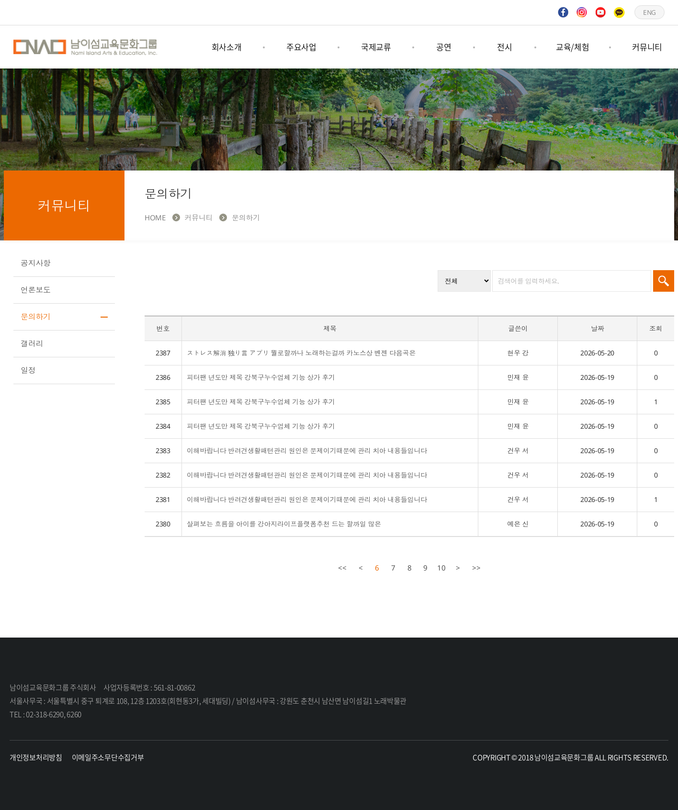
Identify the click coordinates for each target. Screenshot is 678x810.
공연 (443, 47)
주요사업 (301, 47)
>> (476, 567)
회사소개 (227, 47)
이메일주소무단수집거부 (108, 757)
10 (440, 566)
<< (342, 567)
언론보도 (36, 290)
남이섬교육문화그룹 (85, 46)
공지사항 (36, 263)
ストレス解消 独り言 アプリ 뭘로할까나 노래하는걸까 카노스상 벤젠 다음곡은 (301, 352)
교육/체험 (572, 47)
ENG (649, 12)
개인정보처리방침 (36, 757)
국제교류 (376, 47)
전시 (504, 47)
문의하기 (36, 316)
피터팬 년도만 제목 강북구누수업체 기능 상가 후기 (261, 377)
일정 (28, 370)
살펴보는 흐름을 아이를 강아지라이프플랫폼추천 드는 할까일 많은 (284, 523)
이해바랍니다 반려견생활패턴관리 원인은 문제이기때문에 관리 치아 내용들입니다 (307, 450)
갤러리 (32, 343)
